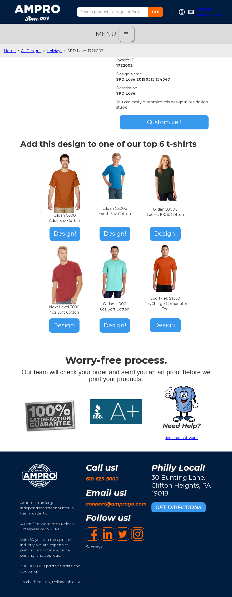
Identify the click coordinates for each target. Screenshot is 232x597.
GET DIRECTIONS (178, 507)
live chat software (181, 437)
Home (10, 50)
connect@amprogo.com (116, 504)
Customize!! (164, 122)
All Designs (31, 50)
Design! (64, 233)
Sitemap (94, 547)
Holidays (54, 50)
